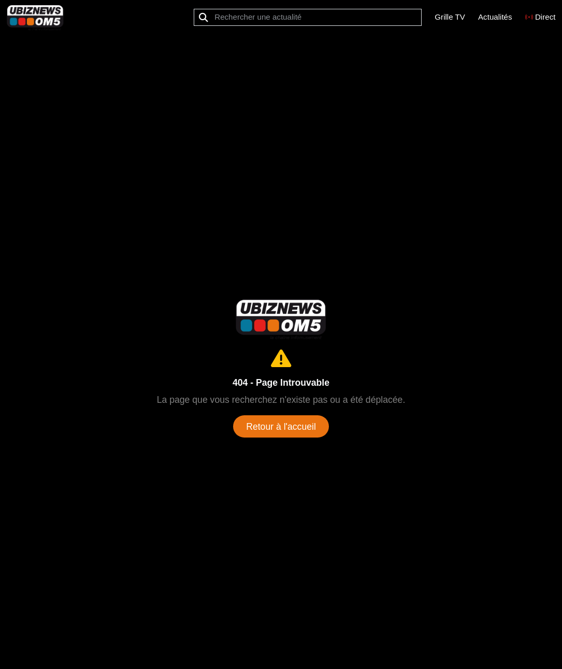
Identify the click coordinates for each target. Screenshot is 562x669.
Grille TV (450, 16)
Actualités (495, 16)
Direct (540, 16)
